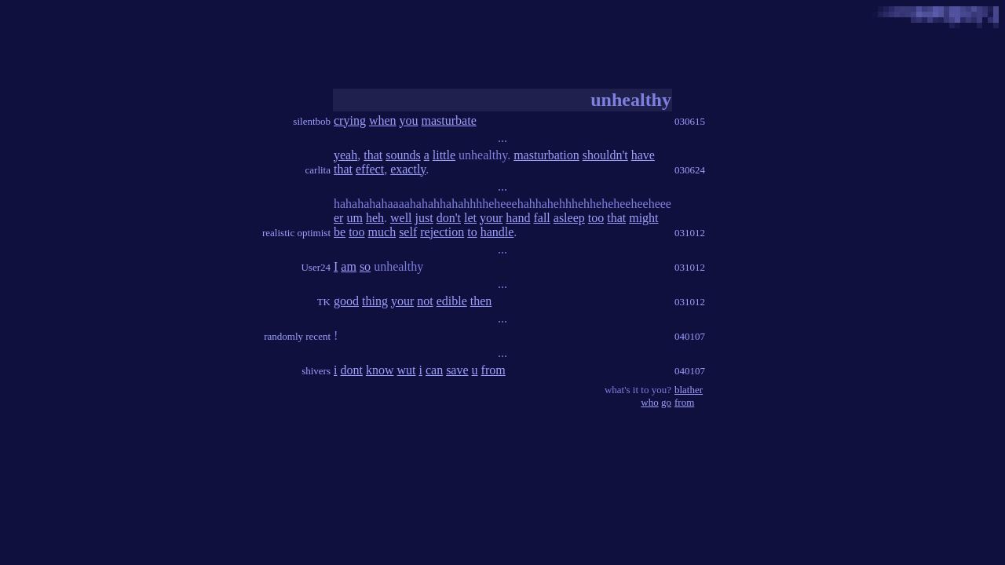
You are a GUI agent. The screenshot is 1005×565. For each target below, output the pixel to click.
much (382, 232)
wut (406, 370)
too (596, 217)
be (339, 232)
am (348, 266)
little (444, 155)
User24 (316, 267)
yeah (345, 155)
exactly (408, 169)
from (493, 370)
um (354, 217)
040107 (689, 336)
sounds (403, 155)
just (424, 217)
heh (375, 217)
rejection (442, 232)
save (457, 370)
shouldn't (605, 155)
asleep (569, 217)
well (401, 217)
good (346, 301)
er (338, 217)
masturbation (546, 155)
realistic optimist (296, 233)
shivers (316, 371)
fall (541, 217)
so (365, 266)
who (649, 402)
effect (370, 169)
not (425, 301)
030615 (689, 121)
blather (688, 390)
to (472, 232)
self (408, 232)
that (373, 155)
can (434, 370)
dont (351, 370)
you (409, 120)
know (380, 370)
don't (449, 217)
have (643, 155)
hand (518, 217)
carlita (318, 170)
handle (497, 232)
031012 (689, 233)
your (491, 217)
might (643, 217)
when (383, 120)
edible (452, 301)
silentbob (312, 121)
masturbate (449, 120)
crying (350, 120)
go (666, 402)
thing (375, 301)
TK (324, 302)
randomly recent (297, 336)
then (481, 301)
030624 (689, 170)
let (470, 217)
